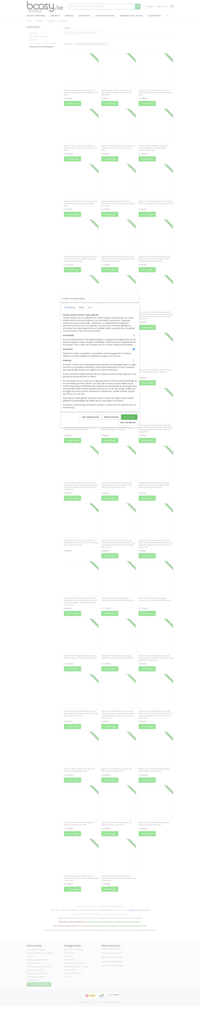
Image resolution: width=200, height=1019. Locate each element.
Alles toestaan (129, 423)
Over (90, 313)
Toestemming (69, 313)
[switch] (134, 341)
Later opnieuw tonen (90, 423)
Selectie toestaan (111, 423)
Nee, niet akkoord (127, 428)
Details (81, 313)
